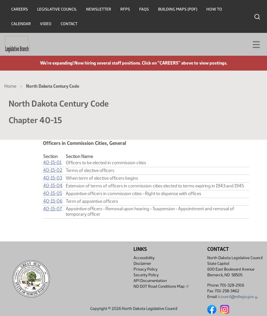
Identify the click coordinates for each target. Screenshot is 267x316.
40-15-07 (52, 208)
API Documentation (150, 280)
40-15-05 (52, 193)
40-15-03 (52, 178)
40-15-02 (52, 170)
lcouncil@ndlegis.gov (238, 296)
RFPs (125, 9)
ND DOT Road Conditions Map (162, 286)
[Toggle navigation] (256, 44)
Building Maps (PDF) (177, 9)
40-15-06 (52, 201)
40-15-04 (53, 185)
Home (10, 86)
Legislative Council (57, 9)
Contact (69, 23)
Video (45, 23)
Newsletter (98, 9)
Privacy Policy (146, 269)
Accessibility (144, 257)
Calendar (21, 23)
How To (214, 9)
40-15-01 (52, 162)
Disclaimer (142, 263)
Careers (19, 9)
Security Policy (146, 275)
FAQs (144, 9)
